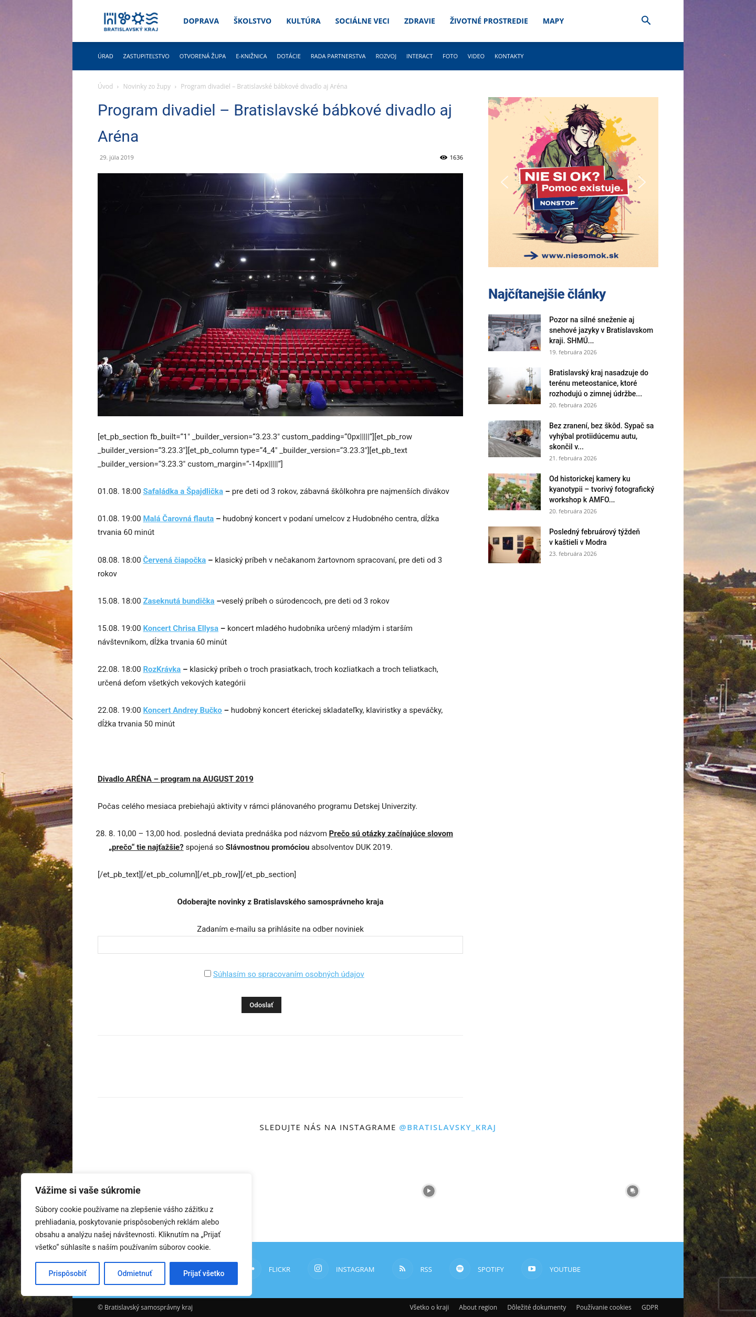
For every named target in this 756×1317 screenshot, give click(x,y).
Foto (450, 56)
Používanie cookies (603, 1307)
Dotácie (289, 56)
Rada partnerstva (338, 56)
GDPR (650, 1307)
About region (478, 1307)
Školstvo (252, 21)
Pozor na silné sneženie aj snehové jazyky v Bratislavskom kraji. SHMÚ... (601, 330)
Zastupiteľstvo (146, 56)
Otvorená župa (203, 56)
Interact (419, 56)
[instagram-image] (327, 1191)
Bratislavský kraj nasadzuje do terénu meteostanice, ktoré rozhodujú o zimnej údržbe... (598, 383)
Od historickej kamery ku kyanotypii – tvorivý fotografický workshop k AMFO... (601, 489)
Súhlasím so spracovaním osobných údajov (288, 974)
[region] (136, 1234)
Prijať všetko (203, 1273)
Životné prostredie (489, 21)
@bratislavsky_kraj (447, 1127)
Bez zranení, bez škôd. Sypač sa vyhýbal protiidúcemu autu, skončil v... (601, 436)
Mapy (553, 21)
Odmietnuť (135, 1273)
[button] (645, 22)
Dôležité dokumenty (536, 1307)
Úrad (105, 56)
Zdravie (419, 21)
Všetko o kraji (429, 1307)
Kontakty (509, 56)
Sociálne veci (362, 21)
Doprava (201, 21)
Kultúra (303, 21)
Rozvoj (385, 56)
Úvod (105, 86)
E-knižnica (251, 56)
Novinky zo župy (147, 86)
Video (476, 56)
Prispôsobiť (68, 1273)
